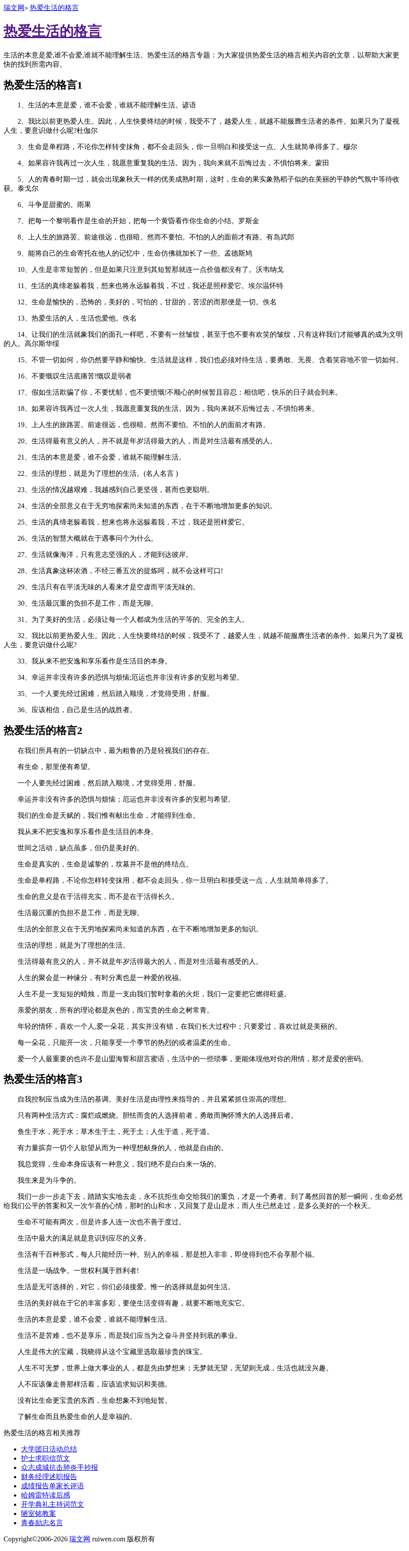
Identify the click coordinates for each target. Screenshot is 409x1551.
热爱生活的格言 (54, 7)
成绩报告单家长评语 (52, 1486)
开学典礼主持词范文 (52, 1504)
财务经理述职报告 (49, 1476)
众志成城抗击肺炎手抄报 (59, 1467)
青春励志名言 (42, 1522)
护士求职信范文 (45, 1458)
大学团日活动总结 (49, 1449)
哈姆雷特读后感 (45, 1495)
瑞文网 (14, 7)
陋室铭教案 (38, 1513)
